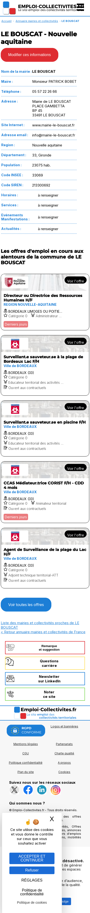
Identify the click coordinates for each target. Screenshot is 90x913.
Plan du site (26, 772)
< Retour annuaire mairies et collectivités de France (43, 632)
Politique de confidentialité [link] (32, 892)
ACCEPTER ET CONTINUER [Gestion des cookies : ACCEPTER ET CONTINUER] (31, 858)
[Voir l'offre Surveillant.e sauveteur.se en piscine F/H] (45, 428)
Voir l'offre (75, 281)
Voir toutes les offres (26, 604)
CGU (25, 753)
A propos (64, 762)
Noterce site (49, 694)
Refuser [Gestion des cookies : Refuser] (32, 870)
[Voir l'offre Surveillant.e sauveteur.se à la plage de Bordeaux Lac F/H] (45, 365)
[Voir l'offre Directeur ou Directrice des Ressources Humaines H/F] (45, 302)
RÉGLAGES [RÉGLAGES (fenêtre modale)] (31, 880)
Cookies (64, 772)
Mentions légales (25, 744)
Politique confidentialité (25, 762)
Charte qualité (64, 753)
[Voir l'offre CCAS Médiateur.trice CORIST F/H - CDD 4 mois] (45, 492)
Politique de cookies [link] (32, 902)
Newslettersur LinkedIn (49, 678)
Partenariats (64, 744)
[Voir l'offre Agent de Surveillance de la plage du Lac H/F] (45, 558)
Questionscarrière (49, 663)
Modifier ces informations (29, 55)
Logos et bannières (64, 726)
